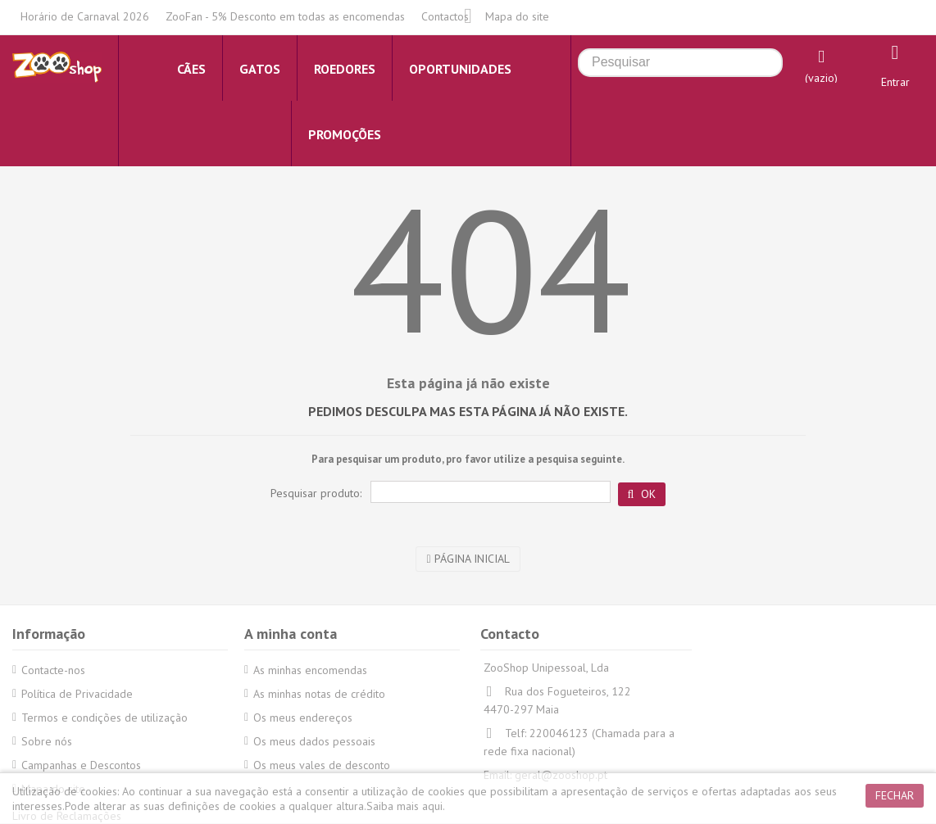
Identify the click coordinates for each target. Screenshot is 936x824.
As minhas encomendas (310, 670)
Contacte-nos (53, 670)
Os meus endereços (302, 717)
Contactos (445, 16)
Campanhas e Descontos (81, 765)
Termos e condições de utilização (104, 717)
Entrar (895, 82)
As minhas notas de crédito (319, 693)
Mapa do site (517, 16)
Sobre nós (46, 741)
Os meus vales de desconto (321, 765)
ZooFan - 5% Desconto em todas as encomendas (285, 16)
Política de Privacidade (77, 693)
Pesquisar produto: (315, 493)
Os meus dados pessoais (314, 741)
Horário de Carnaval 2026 (84, 16)
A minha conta (290, 633)
